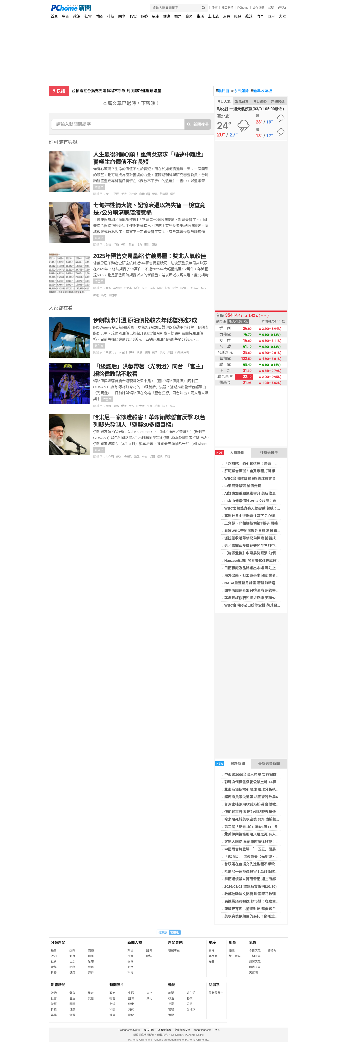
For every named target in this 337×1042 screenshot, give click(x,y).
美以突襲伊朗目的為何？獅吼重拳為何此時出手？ (264, 916)
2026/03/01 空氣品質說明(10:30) (250, 886)
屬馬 (116, 406)
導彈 (136, 457)
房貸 (159, 288)
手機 (123, 194)
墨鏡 (108, 406)
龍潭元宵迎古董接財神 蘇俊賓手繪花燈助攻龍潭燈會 (266, 909)
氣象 (252, 942)
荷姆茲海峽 (181, 352)
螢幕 (154, 194)
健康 (166, 16)
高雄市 (112, 295)
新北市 (184, 288)
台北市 (128, 288)
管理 (171, 1009)
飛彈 (167, 457)
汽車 (260, 16)
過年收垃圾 (261, 91)
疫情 (154, 352)
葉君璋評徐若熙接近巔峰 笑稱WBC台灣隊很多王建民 (267, 598)
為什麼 (133, 194)
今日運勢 (240, 91)
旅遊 (237, 16)
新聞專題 (175, 942)
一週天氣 (255, 956)
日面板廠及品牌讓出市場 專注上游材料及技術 (260, 568)
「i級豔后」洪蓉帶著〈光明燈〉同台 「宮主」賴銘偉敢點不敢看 (275, 856)
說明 (271, 7)
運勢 (144, 16)
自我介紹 (144, 194)
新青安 (194, 288)
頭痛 (154, 244)
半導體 (117, 288)
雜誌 (248, 16)
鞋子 (164, 406)
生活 (200, 16)
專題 (65, 16)
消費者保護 (164, 1030)
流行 (91, 972)
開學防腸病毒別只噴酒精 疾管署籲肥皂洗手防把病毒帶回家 (271, 590)
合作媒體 (258, 7)
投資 (167, 288)
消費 (226, 16)
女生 (108, 194)
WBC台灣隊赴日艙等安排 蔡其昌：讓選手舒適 (261, 605)
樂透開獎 (278, 101)
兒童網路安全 (182, 1030)
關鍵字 (214, 985)
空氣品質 (242, 101)
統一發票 (234, 956)
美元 (162, 352)
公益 (189, 1004)
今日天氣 (224, 101)
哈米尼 (128, 457)
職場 (133, 16)
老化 (123, 244)
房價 (136, 288)
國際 (121, 16)
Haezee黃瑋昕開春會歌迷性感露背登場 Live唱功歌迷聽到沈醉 (274, 560)
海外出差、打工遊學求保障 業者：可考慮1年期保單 (265, 575)
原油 (139, 352)
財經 (99, 16)
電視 (172, 194)
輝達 (95, 295)
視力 (139, 244)
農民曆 (222, 91)
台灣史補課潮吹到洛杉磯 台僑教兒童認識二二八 (262, 804)
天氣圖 (253, 972)
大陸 (282, 16)
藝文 (189, 998)
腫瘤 (131, 244)
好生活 (191, 993)
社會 (88, 16)
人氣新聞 (230, 452)
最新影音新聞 (269, 764)
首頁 (54, 16)
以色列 (123, 352)
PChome (243, 7)
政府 (271, 16)
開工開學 (227, 7)
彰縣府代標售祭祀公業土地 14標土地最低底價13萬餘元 (268, 782)
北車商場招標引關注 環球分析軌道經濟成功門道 (262, 789)
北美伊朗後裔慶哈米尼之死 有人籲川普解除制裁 (262, 834)
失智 (108, 244)
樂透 (232, 950)
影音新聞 (58, 985)
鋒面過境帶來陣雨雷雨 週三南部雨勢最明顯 (259, 879)
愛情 (123, 406)
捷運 (175, 288)
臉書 (157, 406)
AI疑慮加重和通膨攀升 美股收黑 (250, 493)
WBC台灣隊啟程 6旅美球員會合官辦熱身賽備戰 (262, 478)
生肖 (149, 406)
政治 (76, 16)
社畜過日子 (269, 453)
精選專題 (174, 950)
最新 (54, 950)
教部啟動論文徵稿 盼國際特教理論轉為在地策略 (262, 894)
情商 (91, 956)
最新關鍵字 (216, 993)
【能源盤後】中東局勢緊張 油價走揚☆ (255, 553)
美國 (170, 352)
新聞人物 (135, 942)
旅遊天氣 (255, 961)
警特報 (272, 950)
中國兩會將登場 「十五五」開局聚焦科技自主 (260, 849)
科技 (110, 16)
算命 (211, 950)
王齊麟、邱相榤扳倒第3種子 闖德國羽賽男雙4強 (262, 523)
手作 (131, 406)
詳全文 (99, 187)
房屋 (144, 288)
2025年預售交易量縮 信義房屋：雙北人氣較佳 (149, 256)
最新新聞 (230, 763)
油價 (147, 352)
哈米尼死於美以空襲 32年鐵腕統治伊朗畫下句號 (262, 819)
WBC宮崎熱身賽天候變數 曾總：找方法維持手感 (263, 508)
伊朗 (131, 352)
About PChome (203, 1030)
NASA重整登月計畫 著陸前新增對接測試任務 (260, 583)
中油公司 (111, 352)
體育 (189, 16)
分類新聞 (58, 942)
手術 (116, 244)
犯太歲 (140, 406)
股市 (215, 7)
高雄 (103, 295)
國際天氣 (255, 967)
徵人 (217, 1030)
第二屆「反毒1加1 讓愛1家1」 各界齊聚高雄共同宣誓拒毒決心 (274, 827)
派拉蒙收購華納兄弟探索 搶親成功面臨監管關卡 (262, 538)
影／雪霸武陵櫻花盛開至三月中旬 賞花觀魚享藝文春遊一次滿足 (275, 546)
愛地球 (191, 1009)
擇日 (211, 961)
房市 (152, 288)
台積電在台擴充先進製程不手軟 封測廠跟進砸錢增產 (116, 91)
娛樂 (178, 16)
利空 (108, 288)
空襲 (144, 457)
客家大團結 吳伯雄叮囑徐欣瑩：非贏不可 (257, 842)
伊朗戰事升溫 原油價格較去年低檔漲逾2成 (258, 812)
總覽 (171, 993)
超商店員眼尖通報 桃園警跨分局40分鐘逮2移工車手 (265, 797)
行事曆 (164, 194)
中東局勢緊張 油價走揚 (242, 486)
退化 (146, 244)
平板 (116, 194)
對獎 (232, 942)
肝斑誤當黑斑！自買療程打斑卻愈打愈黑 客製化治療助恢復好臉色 (277, 471)
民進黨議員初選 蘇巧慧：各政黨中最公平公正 (260, 901)
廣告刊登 (149, 1030)
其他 (91, 998)
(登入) (282, 7)
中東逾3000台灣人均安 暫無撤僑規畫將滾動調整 (263, 774)
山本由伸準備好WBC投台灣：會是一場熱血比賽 (262, 501)
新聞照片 (117, 985)
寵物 (91, 950)
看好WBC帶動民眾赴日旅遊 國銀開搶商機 (258, 531)
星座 (155, 16)
